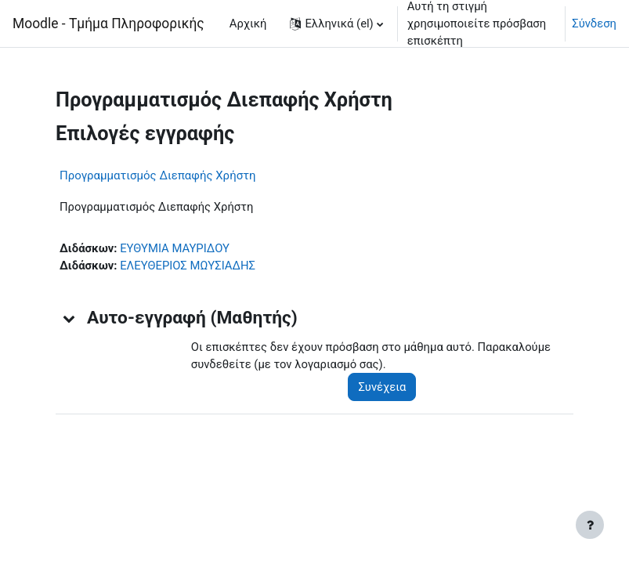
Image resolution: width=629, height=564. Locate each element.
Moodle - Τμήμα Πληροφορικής (108, 23)
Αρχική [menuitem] (248, 23)
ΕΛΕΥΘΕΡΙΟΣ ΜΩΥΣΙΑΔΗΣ (187, 265)
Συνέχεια (382, 387)
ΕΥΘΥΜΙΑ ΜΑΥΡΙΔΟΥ (175, 248)
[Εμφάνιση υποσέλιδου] (590, 525)
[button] (336, 23)
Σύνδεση (594, 23)
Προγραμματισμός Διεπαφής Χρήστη (158, 175)
